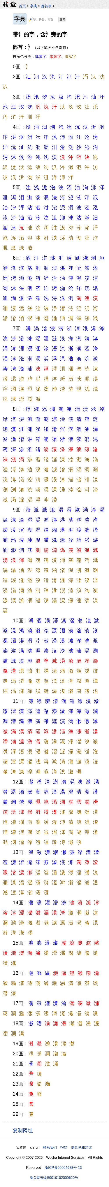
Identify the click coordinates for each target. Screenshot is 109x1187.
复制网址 (24, 1130)
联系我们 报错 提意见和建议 (67, 1147)
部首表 (46, 6)
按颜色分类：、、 (44, 56)
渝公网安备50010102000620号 (54, 1178)
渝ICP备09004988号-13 (63, 1167)
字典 (33, 6)
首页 (22, 6)
